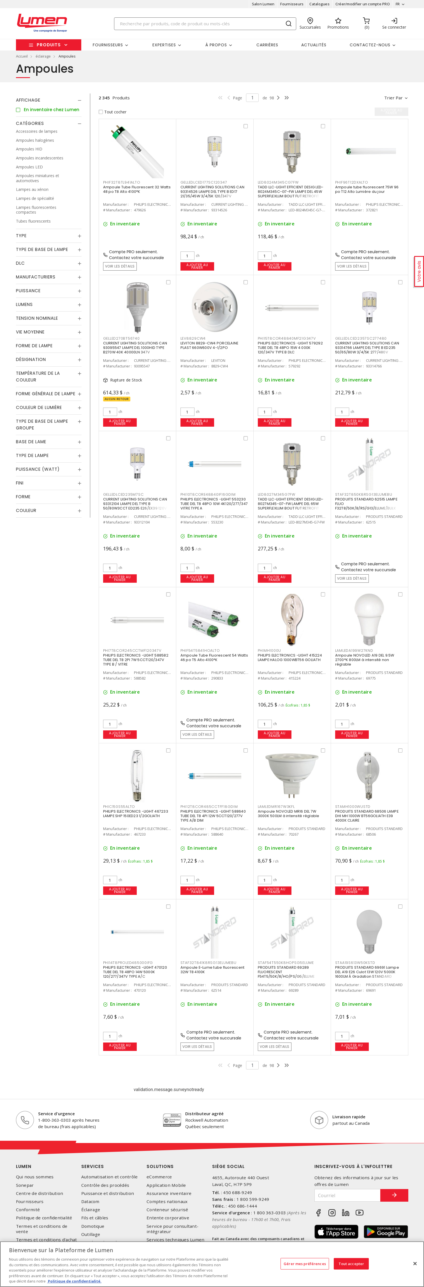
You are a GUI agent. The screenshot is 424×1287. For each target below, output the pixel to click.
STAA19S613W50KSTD (355, 962)
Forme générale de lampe (45, 394)
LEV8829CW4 (193, 338)
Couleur (26, 510)
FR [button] (398, 3)
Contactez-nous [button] (370, 45)
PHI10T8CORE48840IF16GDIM (208, 494)
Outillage (90, 1234)
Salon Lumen (263, 3)
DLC (20, 263)
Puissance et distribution (107, 1193)
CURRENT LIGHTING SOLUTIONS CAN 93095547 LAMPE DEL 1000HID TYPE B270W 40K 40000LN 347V (135, 348)
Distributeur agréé (204, 1113)
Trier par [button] (393, 97)
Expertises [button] (164, 45)
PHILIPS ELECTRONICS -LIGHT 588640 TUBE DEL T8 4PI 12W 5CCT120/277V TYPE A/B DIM (213, 816)
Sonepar (25, 1185)
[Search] (205, 23)
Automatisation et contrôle (109, 1176)
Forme (23, 497)
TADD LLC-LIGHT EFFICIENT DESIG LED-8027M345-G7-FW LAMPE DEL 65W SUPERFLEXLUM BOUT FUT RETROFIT (291, 504)
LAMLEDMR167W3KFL (276, 806)
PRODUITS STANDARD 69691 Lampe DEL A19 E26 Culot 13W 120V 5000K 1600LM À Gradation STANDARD (367, 972)
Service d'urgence (56, 1113)
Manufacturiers (35, 277)
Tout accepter (351, 1263)
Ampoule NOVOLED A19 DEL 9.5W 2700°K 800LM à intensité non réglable (364, 660)
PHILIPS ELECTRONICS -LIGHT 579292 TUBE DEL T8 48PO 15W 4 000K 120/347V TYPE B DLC (290, 348)
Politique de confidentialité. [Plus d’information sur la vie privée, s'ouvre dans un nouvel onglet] (74, 1281)
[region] (212, 1264)
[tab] (49, 100)
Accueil (22, 56)
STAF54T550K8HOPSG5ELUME (286, 962)
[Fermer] (415, 1263)
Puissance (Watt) (38, 469)
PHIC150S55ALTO (119, 806)
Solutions (160, 1166)
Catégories (30, 123)
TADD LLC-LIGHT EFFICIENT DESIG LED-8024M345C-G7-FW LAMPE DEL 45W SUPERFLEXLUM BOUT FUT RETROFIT (291, 191)
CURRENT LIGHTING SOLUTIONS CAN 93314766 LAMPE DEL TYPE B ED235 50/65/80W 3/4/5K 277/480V (367, 348)
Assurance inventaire (169, 1193)
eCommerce (159, 1176)
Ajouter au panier (197, 266)
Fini (20, 483)
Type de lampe (32, 455)
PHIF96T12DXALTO (351, 182)
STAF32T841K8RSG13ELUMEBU (208, 962)
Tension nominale (37, 318)
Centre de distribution (39, 1193)
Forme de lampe (34, 346)
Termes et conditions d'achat (46, 1239)
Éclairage (90, 1209)
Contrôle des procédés (105, 1185)
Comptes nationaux (167, 1201)
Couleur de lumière (39, 407)
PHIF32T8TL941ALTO (121, 182)
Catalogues (319, 3)
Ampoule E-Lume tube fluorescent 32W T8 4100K (212, 969)
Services (92, 1166)
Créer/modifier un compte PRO (362, 3)
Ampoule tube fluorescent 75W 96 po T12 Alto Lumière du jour (367, 189)
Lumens (24, 304)
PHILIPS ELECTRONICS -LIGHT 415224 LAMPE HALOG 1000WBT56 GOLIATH (290, 657)
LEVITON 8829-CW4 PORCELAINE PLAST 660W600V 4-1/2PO (209, 345)
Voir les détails (120, 266)
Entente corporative (168, 1217)
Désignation (31, 359)
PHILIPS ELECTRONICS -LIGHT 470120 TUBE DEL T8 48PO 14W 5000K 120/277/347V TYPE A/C (135, 972)
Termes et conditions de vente (42, 1229)
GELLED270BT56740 (121, 338)
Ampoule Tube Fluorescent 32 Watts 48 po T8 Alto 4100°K (137, 189)
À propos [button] (216, 45)
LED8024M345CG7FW (278, 182)
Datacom (90, 1201)
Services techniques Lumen (175, 1239)
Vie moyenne (30, 332)
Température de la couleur (38, 376)
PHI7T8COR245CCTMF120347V (132, 650)
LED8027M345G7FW (276, 494)
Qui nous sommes (35, 1176)
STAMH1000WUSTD (353, 806)
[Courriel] (347, 1195)
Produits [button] (49, 45)
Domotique (92, 1226)
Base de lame (31, 442)
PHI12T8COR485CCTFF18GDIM (209, 806)
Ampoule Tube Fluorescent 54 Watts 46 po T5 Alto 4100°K (214, 657)
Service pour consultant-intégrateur (172, 1229)
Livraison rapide (348, 1116)
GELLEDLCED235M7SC (123, 494)
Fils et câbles (94, 1217)
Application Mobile (166, 1185)
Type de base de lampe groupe (42, 424)
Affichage (28, 100)
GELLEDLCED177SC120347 (203, 182)
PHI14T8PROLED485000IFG (128, 962)
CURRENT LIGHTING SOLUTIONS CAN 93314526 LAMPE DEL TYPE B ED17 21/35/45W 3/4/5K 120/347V (212, 191)
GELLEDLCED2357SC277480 (361, 338)
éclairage (43, 56)
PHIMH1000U (269, 650)
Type (21, 236)
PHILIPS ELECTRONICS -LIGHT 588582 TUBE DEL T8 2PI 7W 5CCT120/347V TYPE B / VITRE (135, 660)
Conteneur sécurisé (167, 1209)
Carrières (267, 45)
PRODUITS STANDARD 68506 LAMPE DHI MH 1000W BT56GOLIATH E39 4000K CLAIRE (366, 816)
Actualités (313, 45)
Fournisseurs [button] (108, 45)
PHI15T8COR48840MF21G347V (287, 338)
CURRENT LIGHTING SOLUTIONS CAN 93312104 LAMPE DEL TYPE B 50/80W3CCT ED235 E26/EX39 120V (135, 504)
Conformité (28, 1209)
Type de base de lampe (42, 249)
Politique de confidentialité (44, 1217)
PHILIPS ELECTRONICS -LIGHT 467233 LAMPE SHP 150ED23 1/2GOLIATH (135, 813)
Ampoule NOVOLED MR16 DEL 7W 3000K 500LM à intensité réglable (288, 813)
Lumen (23, 1166)
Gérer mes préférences (305, 1263)
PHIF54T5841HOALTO (200, 650)
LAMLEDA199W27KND (354, 650)
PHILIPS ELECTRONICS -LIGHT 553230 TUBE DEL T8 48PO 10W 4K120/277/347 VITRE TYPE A (214, 504)
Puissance (28, 291)
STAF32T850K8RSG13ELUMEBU (363, 494)
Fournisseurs (291, 3)
